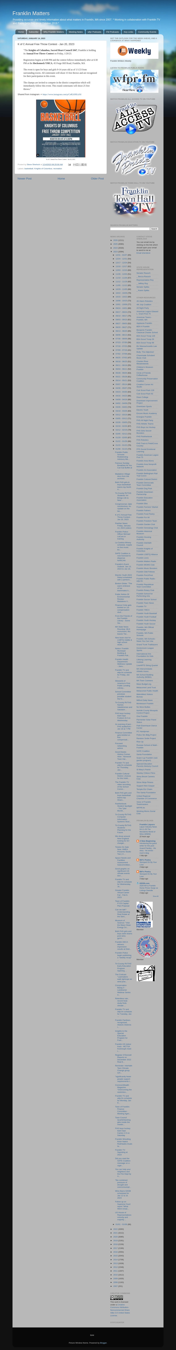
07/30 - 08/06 (122, 339)
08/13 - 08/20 (122, 331)
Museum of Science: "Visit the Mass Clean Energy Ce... (123, 924)
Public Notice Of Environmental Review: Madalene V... (122, 597)
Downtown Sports (144, 406)
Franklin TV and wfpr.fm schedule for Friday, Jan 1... (123, 673)
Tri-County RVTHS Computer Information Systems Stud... (123, 818)
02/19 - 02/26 (122, 426)
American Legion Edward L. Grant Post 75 (147, 312)
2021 (115, 1233)
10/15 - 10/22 (122, 297)
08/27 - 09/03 (122, 323)
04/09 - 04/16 (122, 399)
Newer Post (25, 178)
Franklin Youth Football (146, 617)
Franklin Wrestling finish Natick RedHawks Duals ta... (123, 1142)
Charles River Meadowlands (143, 362)
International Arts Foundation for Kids (145, 655)
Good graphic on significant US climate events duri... (122, 872)
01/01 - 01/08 (122, 1224)
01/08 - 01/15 (122, 449)
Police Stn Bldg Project (146, 735)
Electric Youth (142, 410)
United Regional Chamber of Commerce (147, 797)
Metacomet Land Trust (146, 687)
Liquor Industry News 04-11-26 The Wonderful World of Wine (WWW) (148, 830)
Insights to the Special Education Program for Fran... (121, 1035)
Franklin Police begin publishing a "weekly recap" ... (123, 956)
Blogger (103, 1343)
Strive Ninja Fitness (145, 782)
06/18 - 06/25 (122, 361)
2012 (115, 1267)
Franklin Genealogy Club (147, 528)
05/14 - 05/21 (122, 380)
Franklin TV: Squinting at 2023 (121, 1152)
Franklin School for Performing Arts (145, 595)
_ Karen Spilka (143, 290)
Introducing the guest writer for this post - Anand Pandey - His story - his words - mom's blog (148, 848)
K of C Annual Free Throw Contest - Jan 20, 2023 (123, 517)
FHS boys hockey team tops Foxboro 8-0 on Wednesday (123, 717)
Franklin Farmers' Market (147, 507)
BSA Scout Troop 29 (145, 339)
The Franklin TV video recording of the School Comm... (123, 785)
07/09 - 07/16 (122, 350)
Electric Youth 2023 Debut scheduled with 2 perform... (123, 577)
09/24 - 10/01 (122, 308)
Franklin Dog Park (144, 488)
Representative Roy (145, 280)
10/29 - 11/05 (122, 289)
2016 (115, 1252)
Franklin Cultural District (147, 479)
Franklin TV (142, 606)
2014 (115, 1260)
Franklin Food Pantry (146, 514)
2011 (115, 1271)
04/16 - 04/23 (122, 396)
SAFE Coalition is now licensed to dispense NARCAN (123, 557)
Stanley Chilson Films (146, 773)
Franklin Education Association (145, 499)
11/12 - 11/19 (122, 281)
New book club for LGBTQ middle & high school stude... (123, 641)
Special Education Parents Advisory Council (147, 765)
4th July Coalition (144, 304)
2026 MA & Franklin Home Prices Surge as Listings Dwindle (149, 888)
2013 (115, 1263)
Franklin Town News (145, 603)
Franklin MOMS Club (146, 565)
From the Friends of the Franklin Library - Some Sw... (123, 619)
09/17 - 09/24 (122, 312)
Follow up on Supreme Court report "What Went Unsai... (123, 1205)
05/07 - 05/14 (122, 384)
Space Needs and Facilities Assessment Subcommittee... (123, 861)
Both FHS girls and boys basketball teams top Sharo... (123, 796)
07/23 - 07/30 (122, 342)
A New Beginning (148, 841)
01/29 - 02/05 (122, 437)
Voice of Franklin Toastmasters (144, 803)
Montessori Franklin (145, 703)
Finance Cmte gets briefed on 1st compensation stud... (123, 608)
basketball (28, 168)
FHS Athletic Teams (145, 424)
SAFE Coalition (143, 751)
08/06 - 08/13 (122, 335)
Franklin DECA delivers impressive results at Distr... (123, 945)
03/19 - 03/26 (122, 411)
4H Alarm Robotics (145, 301)
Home (21, 32)
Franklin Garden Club (146, 524)
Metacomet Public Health (147, 691)
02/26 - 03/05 (122, 422)
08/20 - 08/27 (122, 327)
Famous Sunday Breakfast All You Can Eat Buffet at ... (123, 466)
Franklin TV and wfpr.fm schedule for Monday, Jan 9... (123, 1099)
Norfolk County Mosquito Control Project (147, 711)
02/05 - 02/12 (122, 434)
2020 (115, 1237)
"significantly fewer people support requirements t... (123, 1078)
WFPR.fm (141, 808)
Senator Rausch (144, 273)
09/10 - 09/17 (122, 316)
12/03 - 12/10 (122, 270)
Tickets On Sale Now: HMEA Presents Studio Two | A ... (123, 850)
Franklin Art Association (147, 470)
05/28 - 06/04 (122, 373)
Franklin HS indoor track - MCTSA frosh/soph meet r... (123, 1047)
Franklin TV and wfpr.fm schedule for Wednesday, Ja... (123, 883)
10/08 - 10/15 (122, 301)
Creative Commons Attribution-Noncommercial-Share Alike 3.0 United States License (120, 1310)
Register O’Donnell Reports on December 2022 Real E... (123, 1058)
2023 (115, 252)
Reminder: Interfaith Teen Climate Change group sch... (123, 1069)
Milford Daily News (145, 700)
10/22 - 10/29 (122, 293)
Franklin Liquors (147, 824)
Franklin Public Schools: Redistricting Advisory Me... (122, 455)
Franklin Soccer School (147, 599)
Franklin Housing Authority (144, 538)
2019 (115, 1240)
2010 (115, 1275)
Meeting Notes (76, 32)
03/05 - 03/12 (122, 418)
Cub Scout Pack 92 (145, 394)
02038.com (145, 883)
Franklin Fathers (144, 510)
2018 (115, 1244)
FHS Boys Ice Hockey (146, 427)
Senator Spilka (143, 287)
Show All (155, 896)
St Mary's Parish (144, 769)
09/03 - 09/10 (122, 319)
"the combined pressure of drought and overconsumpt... (123, 1183)
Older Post (97, 178)
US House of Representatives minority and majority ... (123, 1216)
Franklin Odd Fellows (146, 572)
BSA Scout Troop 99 (145, 343)
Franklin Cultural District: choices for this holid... (123, 776)
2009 (115, 1278)
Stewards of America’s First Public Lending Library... (122, 684)
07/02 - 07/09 (122, 354)
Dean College (142, 397)
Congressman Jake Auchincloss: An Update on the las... (123, 507)
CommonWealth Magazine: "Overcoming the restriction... (123, 1088)
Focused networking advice (121, 745)
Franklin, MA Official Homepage (145, 628)
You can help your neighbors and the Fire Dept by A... (123, 1172)
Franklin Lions (143, 558)
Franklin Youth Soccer (146, 624)
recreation (57, 168)
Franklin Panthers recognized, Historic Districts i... (123, 1023)
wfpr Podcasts (94, 32)
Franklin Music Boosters (147, 568)
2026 (115, 240)
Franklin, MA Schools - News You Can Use (146, 640)
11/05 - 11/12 (122, 285)
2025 (115, 244)
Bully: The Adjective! (145, 352)
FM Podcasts (112, 32)
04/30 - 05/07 (122, 388)
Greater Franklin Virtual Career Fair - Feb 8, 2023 (122, 893)
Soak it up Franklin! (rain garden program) (147, 759)
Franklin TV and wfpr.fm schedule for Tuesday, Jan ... (123, 1012)
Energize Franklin (144, 417)
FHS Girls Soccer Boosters (144, 432)
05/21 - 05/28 (122, 377)
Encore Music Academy (147, 413)
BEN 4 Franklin (143, 326)
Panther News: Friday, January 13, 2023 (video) (123, 525)
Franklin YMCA (143, 610)
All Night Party (143, 308)
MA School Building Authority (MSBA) (145, 676)
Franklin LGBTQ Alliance (147, 554)
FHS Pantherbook (144, 436)
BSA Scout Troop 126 (146, 336)
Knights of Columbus (43, 168)
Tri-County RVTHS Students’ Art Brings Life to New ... (123, 496)
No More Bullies (143, 707)
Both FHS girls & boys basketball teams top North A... (123, 485)
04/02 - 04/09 (122, 403)
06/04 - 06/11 (122, 369)
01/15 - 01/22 (122, 445)
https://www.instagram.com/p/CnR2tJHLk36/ (62, 94)
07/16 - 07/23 (122, 346)
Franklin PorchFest (145, 575)
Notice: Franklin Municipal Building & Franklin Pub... (122, 652)
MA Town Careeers (145, 680)
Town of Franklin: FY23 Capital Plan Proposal (122, 903)
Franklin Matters (31, 13)
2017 (115, 1248)
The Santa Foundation (146, 792)
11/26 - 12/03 (122, 274)
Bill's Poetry (145, 860)
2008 (115, 1282)
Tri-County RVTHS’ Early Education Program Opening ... (123, 967)
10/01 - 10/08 (122, 304)
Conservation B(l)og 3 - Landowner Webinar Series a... (123, 990)
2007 (115, 1286)
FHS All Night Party (145, 420)
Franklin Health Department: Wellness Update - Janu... (123, 662)
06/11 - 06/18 (122, 365)
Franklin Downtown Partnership (145, 493)
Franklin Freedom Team (147, 521)
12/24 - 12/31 (122, 259)
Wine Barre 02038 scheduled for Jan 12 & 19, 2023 (123, 1194)
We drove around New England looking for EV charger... (122, 839)
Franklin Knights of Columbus (145, 550)
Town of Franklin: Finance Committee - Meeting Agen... (123, 1110)
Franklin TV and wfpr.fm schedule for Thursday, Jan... (123, 766)
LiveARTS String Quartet (147, 665)
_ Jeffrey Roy (142, 283)
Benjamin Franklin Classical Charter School (147, 331)
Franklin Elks (142, 503)
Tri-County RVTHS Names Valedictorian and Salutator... (123, 706)
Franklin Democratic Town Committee (145, 484)
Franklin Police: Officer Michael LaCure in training (122, 535)
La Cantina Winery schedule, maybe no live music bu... (123, 546)
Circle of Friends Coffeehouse (144, 374)
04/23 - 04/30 (122, 392)
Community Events (147, 32)
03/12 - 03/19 (122, 415)
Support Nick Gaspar (146, 786)
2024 (115, 248)
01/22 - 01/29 (122, 441)
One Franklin (142, 716)
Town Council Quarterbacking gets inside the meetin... (123, 1121)
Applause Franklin (144, 323)
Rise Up (140, 742)
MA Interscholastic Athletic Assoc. (144, 670)
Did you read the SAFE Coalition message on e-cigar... (123, 1162)
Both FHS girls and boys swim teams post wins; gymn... (123, 934)
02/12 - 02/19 (122, 430)
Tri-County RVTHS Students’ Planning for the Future (123, 829)
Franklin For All (143, 517)
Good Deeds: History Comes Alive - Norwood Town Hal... (123, 755)
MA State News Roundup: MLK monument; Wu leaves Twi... (122, 630)
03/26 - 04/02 (122, 407)
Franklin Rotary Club (145, 590)
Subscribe (34, 32)
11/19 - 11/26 (122, 278)
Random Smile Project (146, 738)
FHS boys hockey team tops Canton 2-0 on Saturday (122, 1132)
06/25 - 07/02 (122, 358)
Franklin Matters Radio (146, 561)
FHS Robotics (143, 440)
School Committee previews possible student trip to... (123, 695)
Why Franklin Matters (53, 32)
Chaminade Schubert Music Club (146, 356)
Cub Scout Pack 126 (145, 390)
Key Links (128, 32)
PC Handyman (143, 731)
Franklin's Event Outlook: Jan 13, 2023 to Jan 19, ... (123, 567)
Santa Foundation (144, 754)
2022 (115, 1229)
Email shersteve (143, 253)
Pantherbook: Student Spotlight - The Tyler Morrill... (123, 807)
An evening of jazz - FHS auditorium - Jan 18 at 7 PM (123, 726)
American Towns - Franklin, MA (144, 318)
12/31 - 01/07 (122, 255)
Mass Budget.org (144, 684)
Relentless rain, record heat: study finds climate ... (122, 1002)
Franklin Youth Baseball (147, 613)
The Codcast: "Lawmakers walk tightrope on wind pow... (123, 978)
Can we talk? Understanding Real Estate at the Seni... (122, 913)
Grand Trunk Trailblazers (147, 644)
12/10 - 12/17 (122, 266)
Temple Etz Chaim (144, 789)
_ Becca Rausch (144, 276)
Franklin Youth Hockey (146, 620)
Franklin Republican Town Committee (145, 585)
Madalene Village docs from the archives (122, 476)
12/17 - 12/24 (122, 263)
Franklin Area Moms (145, 461)
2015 (115, 1256)
